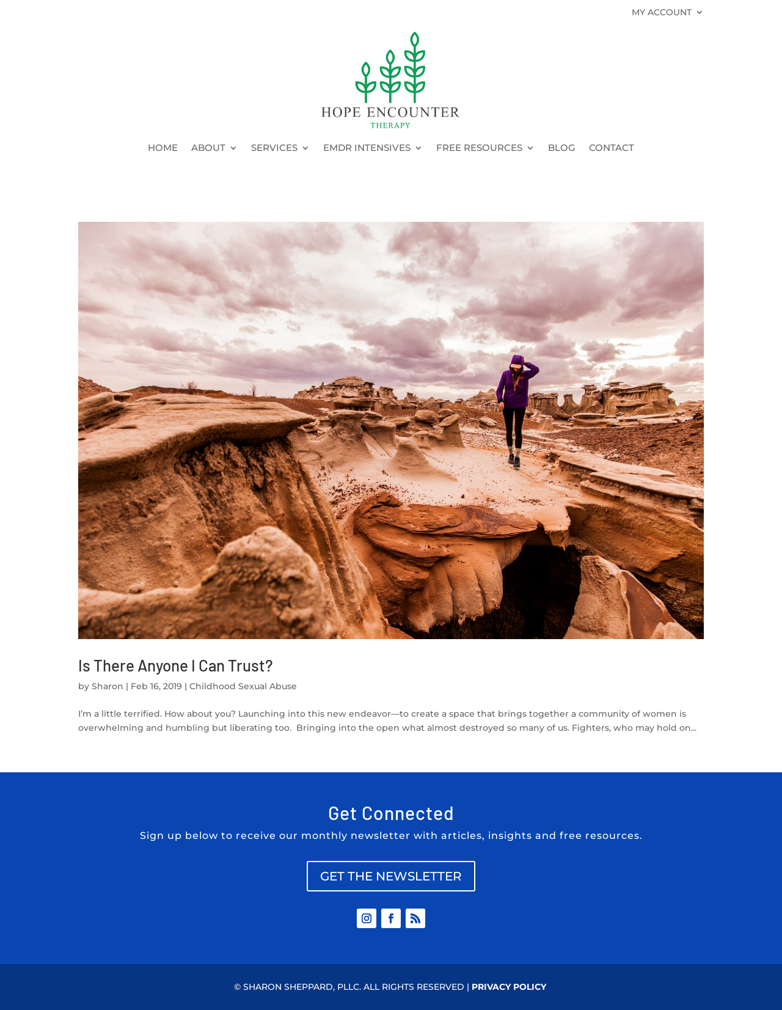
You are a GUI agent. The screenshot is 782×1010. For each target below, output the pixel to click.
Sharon (107, 686)
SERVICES (274, 148)
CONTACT (611, 148)
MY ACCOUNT (662, 13)
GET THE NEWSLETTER (391, 876)
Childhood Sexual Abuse (243, 686)
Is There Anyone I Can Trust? (175, 665)
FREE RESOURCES (479, 148)
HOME (163, 148)
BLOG (562, 148)
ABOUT (208, 148)
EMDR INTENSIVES (367, 148)
